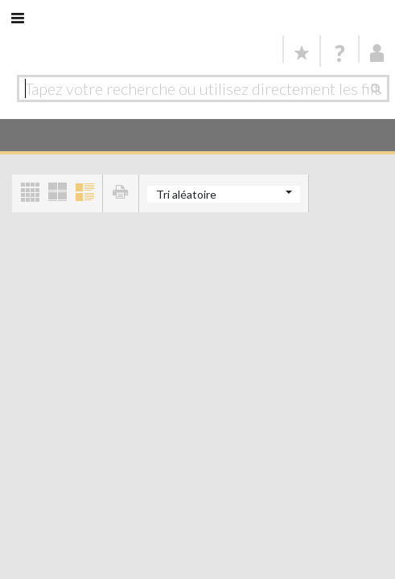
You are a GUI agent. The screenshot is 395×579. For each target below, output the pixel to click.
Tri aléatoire (186, 194)
